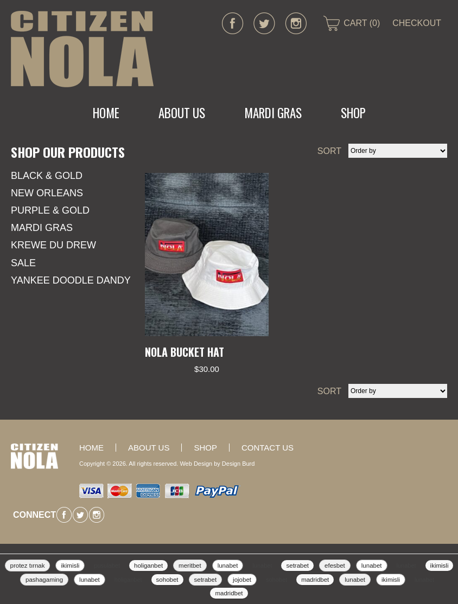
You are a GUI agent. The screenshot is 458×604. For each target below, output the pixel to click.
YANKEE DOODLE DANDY (71, 280)
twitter (264, 23)
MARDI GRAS (273, 113)
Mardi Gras (42, 227)
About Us (181, 113)
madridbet (315, 579)
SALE (23, 263)
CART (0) (362, 23)
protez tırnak (27, 565)
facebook (233, 23)
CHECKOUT (416, 23)
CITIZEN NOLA (82, 49)
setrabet (297, 565)
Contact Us (267, 448)
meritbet (190, 565)
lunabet (228, 565)
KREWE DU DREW (53, 245)
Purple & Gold (50, 210)
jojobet (242, 579)
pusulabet (107, 565)
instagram (296, 23)
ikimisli (70, 565)
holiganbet (148, 565)
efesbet (335, 565)
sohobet (167, 579)
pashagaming (44, 579)
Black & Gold (46, 175)
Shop (353, 113)
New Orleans (47, 193)
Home (106, 113)
